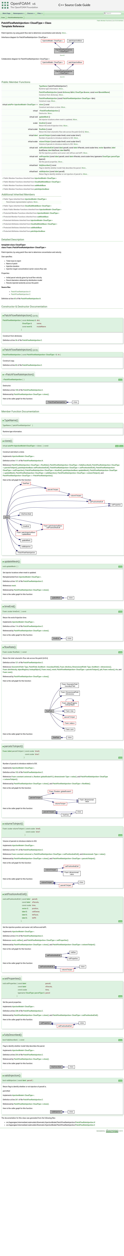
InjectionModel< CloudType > (45, 178)
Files (40, 14)
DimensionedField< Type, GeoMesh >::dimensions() (91, 667)
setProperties (44, 156)
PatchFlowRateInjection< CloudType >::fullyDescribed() (70, 465)
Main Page (6, 13)
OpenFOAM (20, 3)
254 (16, 1055)
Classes (31, 14)
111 (16, 461)
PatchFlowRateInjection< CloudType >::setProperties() (47, 940)
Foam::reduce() (109, 670)
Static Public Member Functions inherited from (31, 209)
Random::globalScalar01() (44, 777)
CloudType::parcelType (111, 156)
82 (16, 365)
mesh (14, 586)
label (36, 135)
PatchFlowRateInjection (15, 17)
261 (16, 1100)
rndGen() (19, 940)
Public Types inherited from (24, 199)
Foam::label (7, 751)
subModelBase (40, 185)
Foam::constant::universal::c (22, 777)
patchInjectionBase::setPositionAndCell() (33, 468)
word (97, 92)
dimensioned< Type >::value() (65, 777)
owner (87, 92)
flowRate (42, 129)
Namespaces (19, 14)
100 (16, 390)
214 (16, 936)
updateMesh (43, 117)
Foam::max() (46, 670)
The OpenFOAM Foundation (24, 7)
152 (16, 772)
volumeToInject (45, 141)
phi (101, 670)
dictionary (66, 92)
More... (64, 33)
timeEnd (42, 123)
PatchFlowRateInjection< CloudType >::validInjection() (36, 473)
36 (16, 340)
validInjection (44, 171)
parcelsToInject (45, 135)
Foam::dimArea (66, 667)
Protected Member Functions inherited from (30, 213)
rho (116, 670)
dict (73, 92)
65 (15, 299)
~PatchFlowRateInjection (48, 111)
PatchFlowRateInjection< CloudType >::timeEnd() (43, 470)
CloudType (79, 92)
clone (41, 105)
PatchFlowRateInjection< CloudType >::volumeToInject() (79, 473)
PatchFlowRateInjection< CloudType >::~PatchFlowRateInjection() (28, 476)
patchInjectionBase (42, 189)
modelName (104, 92)
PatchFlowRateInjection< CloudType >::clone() (31, 394)
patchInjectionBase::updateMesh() (76, 470)
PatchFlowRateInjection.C (20, 294)
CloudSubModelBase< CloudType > (48, 182)
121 (16, 662)
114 (16, 626)
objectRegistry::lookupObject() (29, 670)
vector (101, 148)
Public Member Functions (104, 20)
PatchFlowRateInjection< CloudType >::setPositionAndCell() (72, 468)
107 (16, 581)
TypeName (43, 86)
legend (62, 55)
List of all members (117, 20)
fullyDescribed (44, 165)
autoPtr (10, 105)
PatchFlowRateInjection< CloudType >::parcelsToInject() (78, 670)
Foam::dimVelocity (10, 670)
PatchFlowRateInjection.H (20, 292)
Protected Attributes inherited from (27, 220)
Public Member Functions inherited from (29, 178)
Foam (3, 17)
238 (16, 1011)
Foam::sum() (7, 672)
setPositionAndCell (46, 148)
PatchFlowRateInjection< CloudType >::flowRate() (30, 465)
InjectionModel (20, 105)
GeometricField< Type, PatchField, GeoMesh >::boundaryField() (35, 667)
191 (16, 850)
